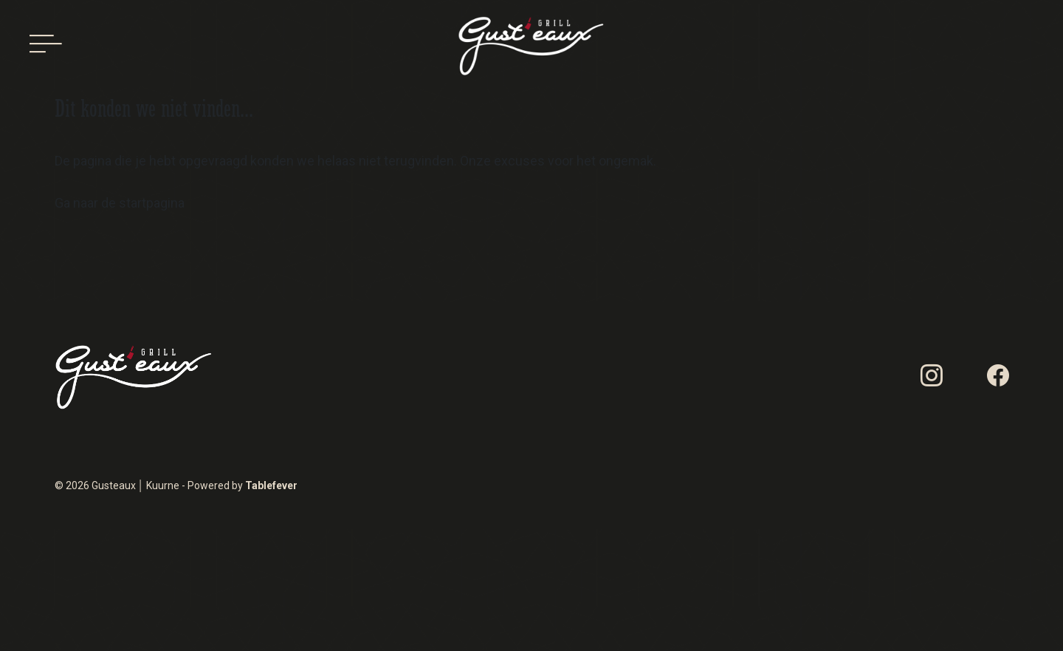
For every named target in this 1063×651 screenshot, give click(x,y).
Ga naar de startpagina (120, 203)
